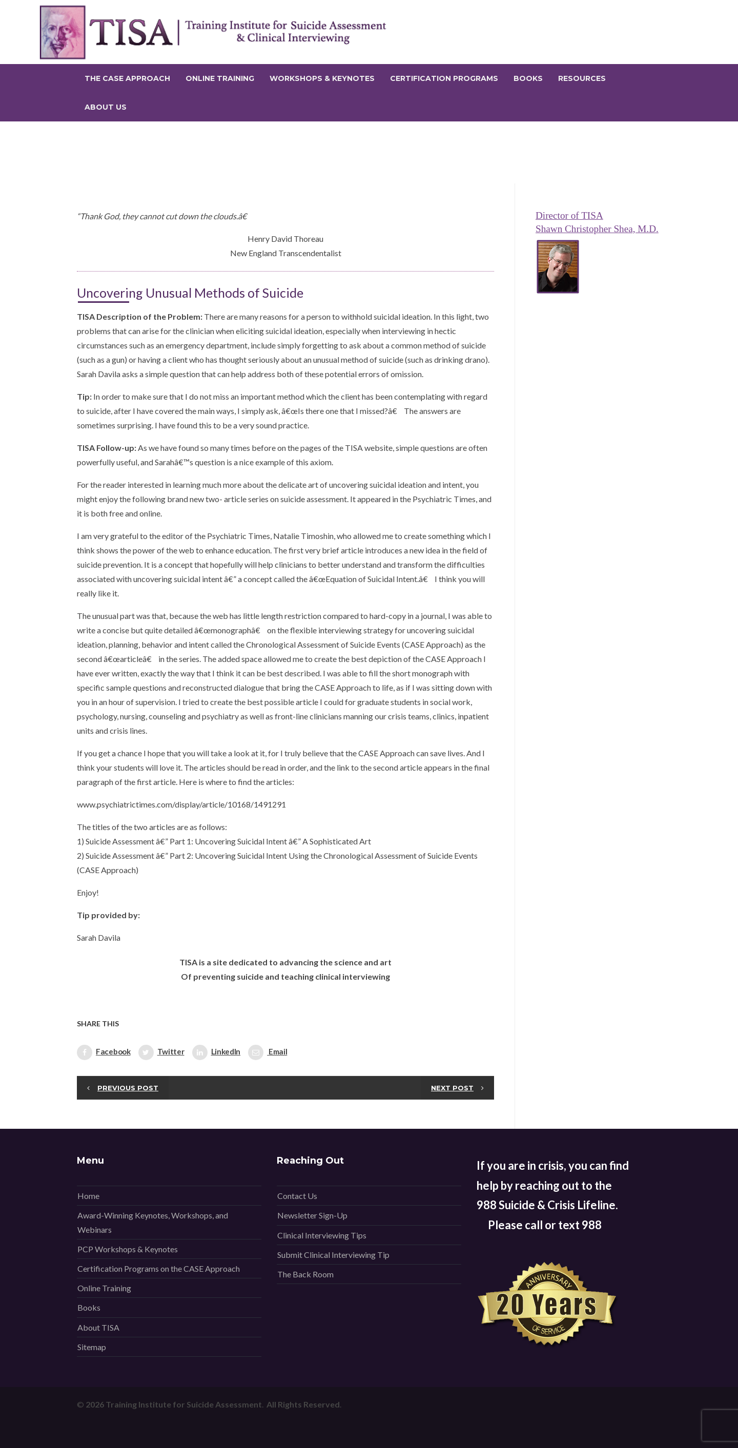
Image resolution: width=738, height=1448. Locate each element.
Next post (452, 1088)
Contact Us (297, 1196)
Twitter (161, 1052)
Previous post (127, 1088)
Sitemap (91, 1347)
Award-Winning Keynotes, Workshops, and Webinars (152, 1222)
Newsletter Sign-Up (312, 1215)
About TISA (98, 1327)
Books (88, 1307)
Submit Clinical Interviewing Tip (333, 1254)
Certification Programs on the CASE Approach (158, 1268)
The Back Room (305, 1274)
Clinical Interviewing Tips (321, 1235)
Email (267, 1052)
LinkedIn (216, 1052)
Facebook (104, 1052)
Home (88, 1196)
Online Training (104, 1288)
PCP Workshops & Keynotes (127, 1249)
